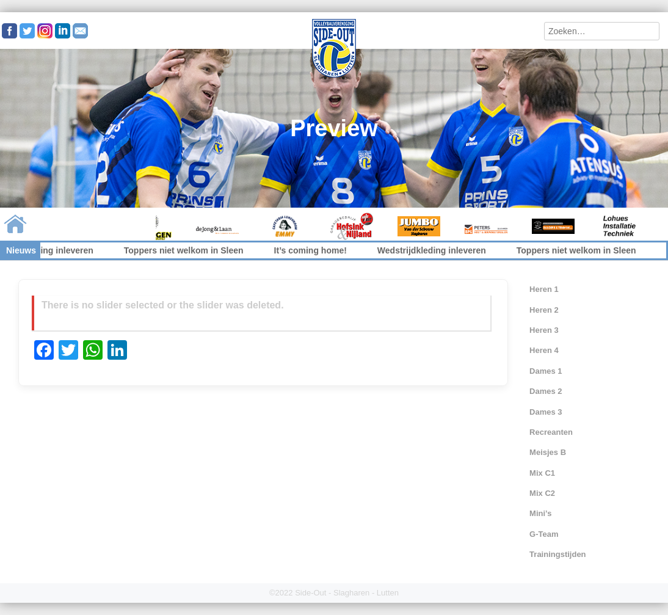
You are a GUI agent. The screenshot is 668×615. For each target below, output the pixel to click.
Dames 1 (545, 371)
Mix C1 (542, 473)
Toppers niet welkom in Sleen (189, 250)
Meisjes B (547, 452)
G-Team (543, 534)
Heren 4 (544, 350)
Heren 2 (544, 310)
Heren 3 (544, 330)
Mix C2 (542, 493)
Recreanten (551, 432)
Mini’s (540, 513)
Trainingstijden (557, 554)
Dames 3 (545, 412)
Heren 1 (544, 289)
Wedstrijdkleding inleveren (437, 250)
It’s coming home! (316, 250)
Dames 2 (545, 391)
